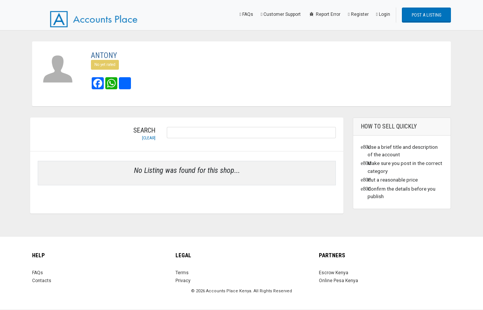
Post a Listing (426, 15)
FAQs (246, 14)
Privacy (183, 280)
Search (144, 133)
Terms (182, 272)
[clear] (148, 138)
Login (383, 14)
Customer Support (281, 14)
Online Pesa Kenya (338, 280)
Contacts (41, 280)
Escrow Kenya (333, 272)
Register (358, 14)
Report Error (324, 14)
